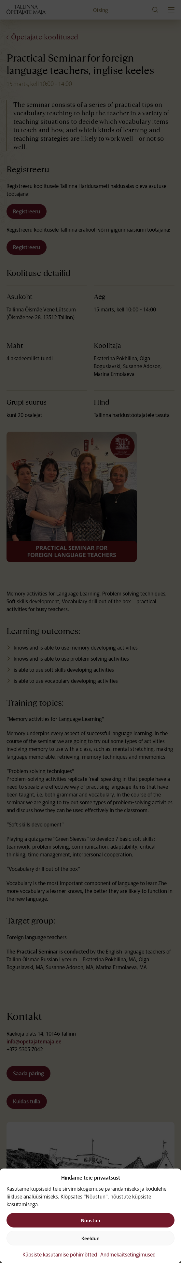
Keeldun (90, 1238)
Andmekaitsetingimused (128, 1254)
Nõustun (90, 1220)
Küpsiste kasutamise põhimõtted (59, 1254)
